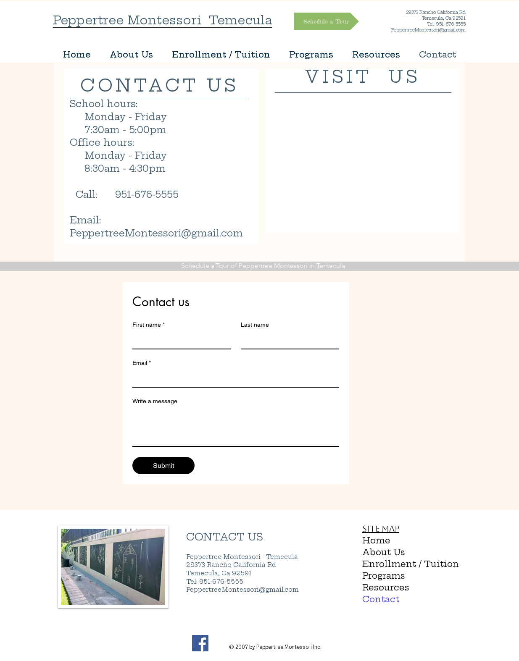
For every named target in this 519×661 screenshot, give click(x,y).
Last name (255, 324)
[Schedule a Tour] (326, 21)
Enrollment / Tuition (400, 564)
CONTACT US (224, 536)
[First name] (179, 340)
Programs (383, 575)
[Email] (233, 378)
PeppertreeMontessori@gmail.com (156, 233)
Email (141, 363)
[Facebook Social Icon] (200, 643)
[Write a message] (235, 427)
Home (376, 540)
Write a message (154, 401)
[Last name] (287, 340)
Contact (380, 599)
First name (148, 324)
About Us (383, 552)
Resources (385, 587)
